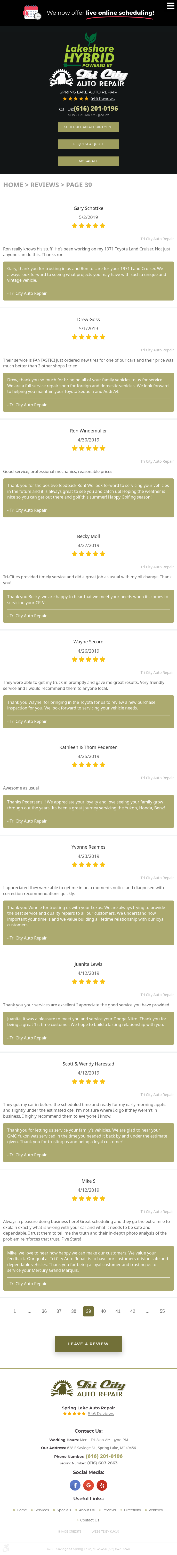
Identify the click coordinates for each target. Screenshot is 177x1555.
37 (59, 1311)
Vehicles (156, 1510)
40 (103, 1311)
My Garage (88, 161)
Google (88, 1485)
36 (44, 1311)
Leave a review (88, 1344)
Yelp (101, 1485)
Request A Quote (88, 144)
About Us (87, 1510)
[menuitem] (20, 1510)
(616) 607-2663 (102, 1463)
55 (162, 1311)
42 (132, 1311)
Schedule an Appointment (88, 127)
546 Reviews (103, 99)
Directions (132, 1510)
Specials (64, 1510)
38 (73, 1311)
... (29, 1311)
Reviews (44, 184)
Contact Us (89, 1520)
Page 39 (79, 184)
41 (118, 1311)
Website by (105, 1531)
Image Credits (69, 1531)
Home (13, 184)
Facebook (75, 1485)
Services (42, 1510)
